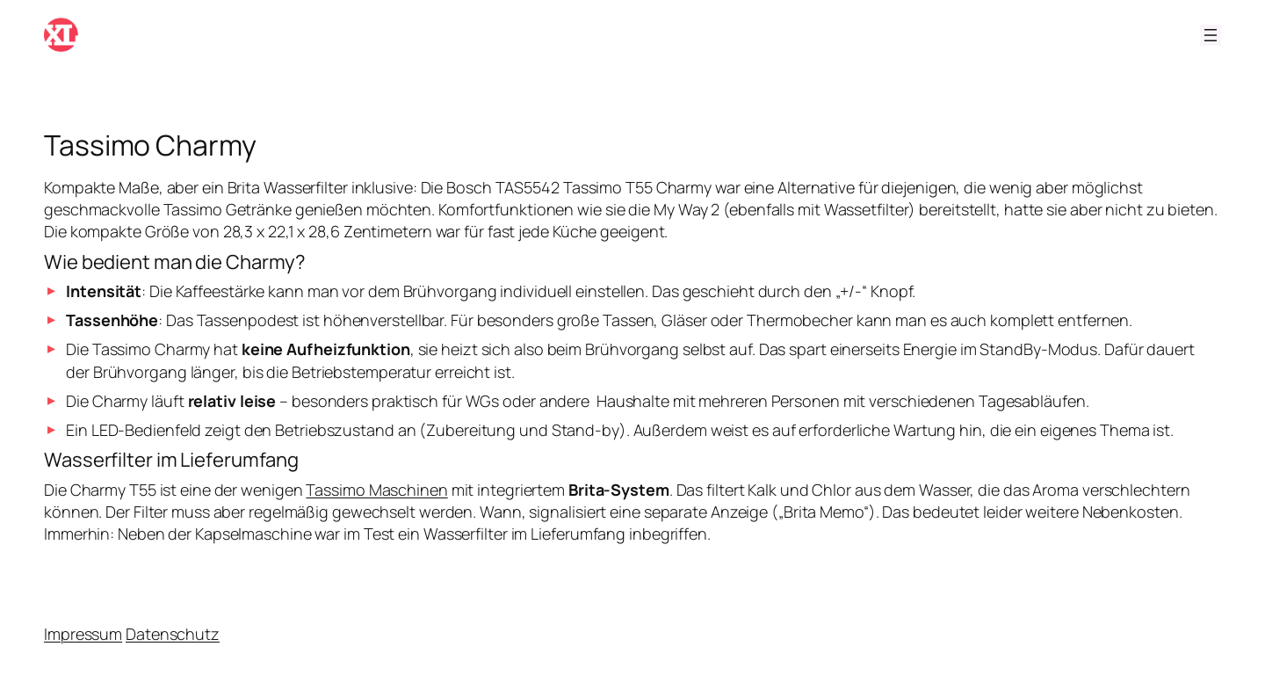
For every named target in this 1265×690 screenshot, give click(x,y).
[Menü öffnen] (1210, 35)
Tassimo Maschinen (376, 489)
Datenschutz (173, 633)
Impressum (83, 633)
